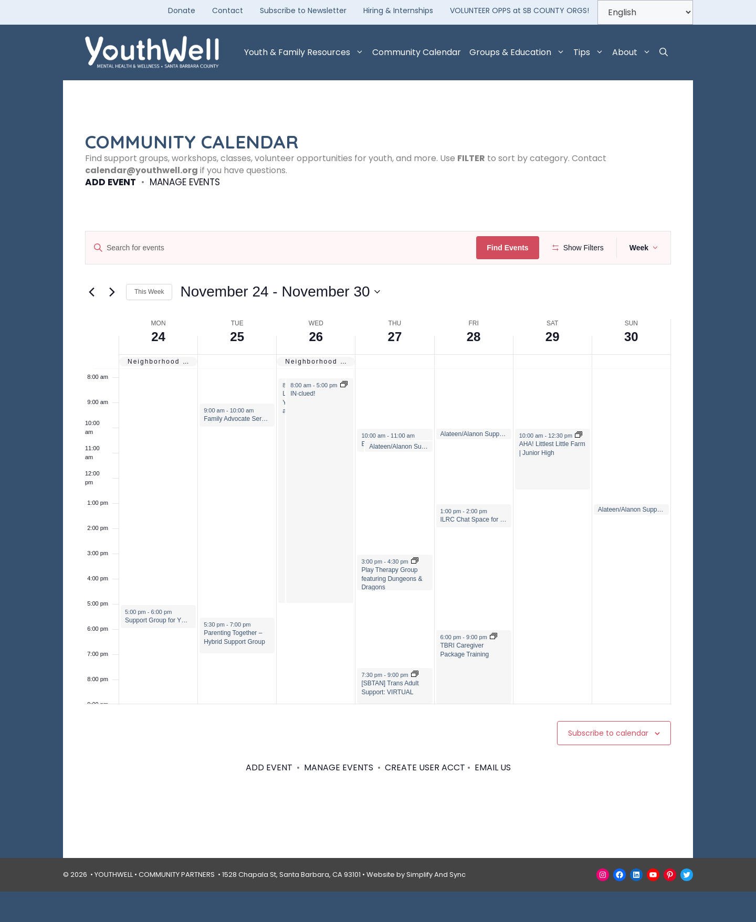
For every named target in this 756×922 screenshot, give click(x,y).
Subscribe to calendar (608, 763)
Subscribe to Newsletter (303, 10)
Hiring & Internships (398, 10)
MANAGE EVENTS (185, 182)
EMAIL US (493, 798)
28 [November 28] (474, 367)
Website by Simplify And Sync (416, 905)
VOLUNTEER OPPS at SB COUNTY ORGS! (519, 10)
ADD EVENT (110, 182)
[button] (663, 52)
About (633, 52)
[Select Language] (645, 12)
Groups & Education (519, 52)
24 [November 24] (158, 367)
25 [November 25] (237, 367)
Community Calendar (416, 52)
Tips (590, 52)
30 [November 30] (631, 367)
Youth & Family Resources (306, 52)
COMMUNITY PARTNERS (177, 905)
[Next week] (112, 322)
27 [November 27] (395, 367)
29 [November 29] (552, 367)
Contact (227, 10)
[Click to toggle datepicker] (280, 322)
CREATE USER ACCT (425, 798)
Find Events (511, 247)
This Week (149, 322)
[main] (378, 484)
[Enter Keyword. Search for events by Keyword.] (283, 247)
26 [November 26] (316, 367)
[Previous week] (91, 322)
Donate (181, 10)
